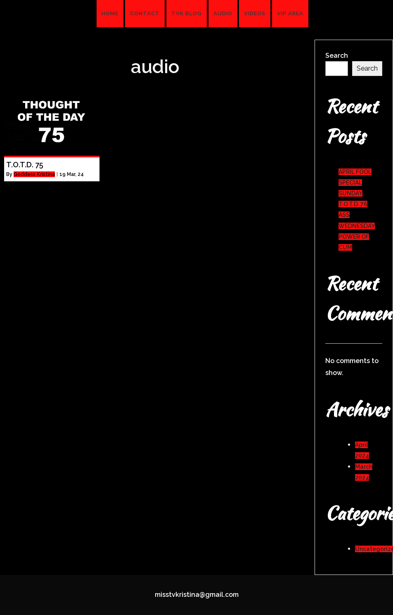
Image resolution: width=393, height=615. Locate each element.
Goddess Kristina (34, 174)
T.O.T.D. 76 (353, 204)
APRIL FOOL (355, 172)
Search (336, 55)
